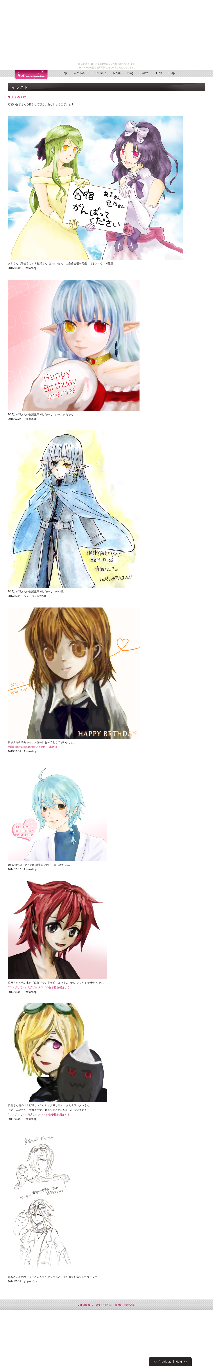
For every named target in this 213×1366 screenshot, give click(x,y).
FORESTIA (99, 73)
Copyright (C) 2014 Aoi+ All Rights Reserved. (106, 1304)
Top (64, 73)
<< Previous (162, 1361)
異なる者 (79, 73)
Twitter (145, 73)
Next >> (181, 1361)
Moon (117, 73)
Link (159, 73)
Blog (130, 73)
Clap (171, 73)
